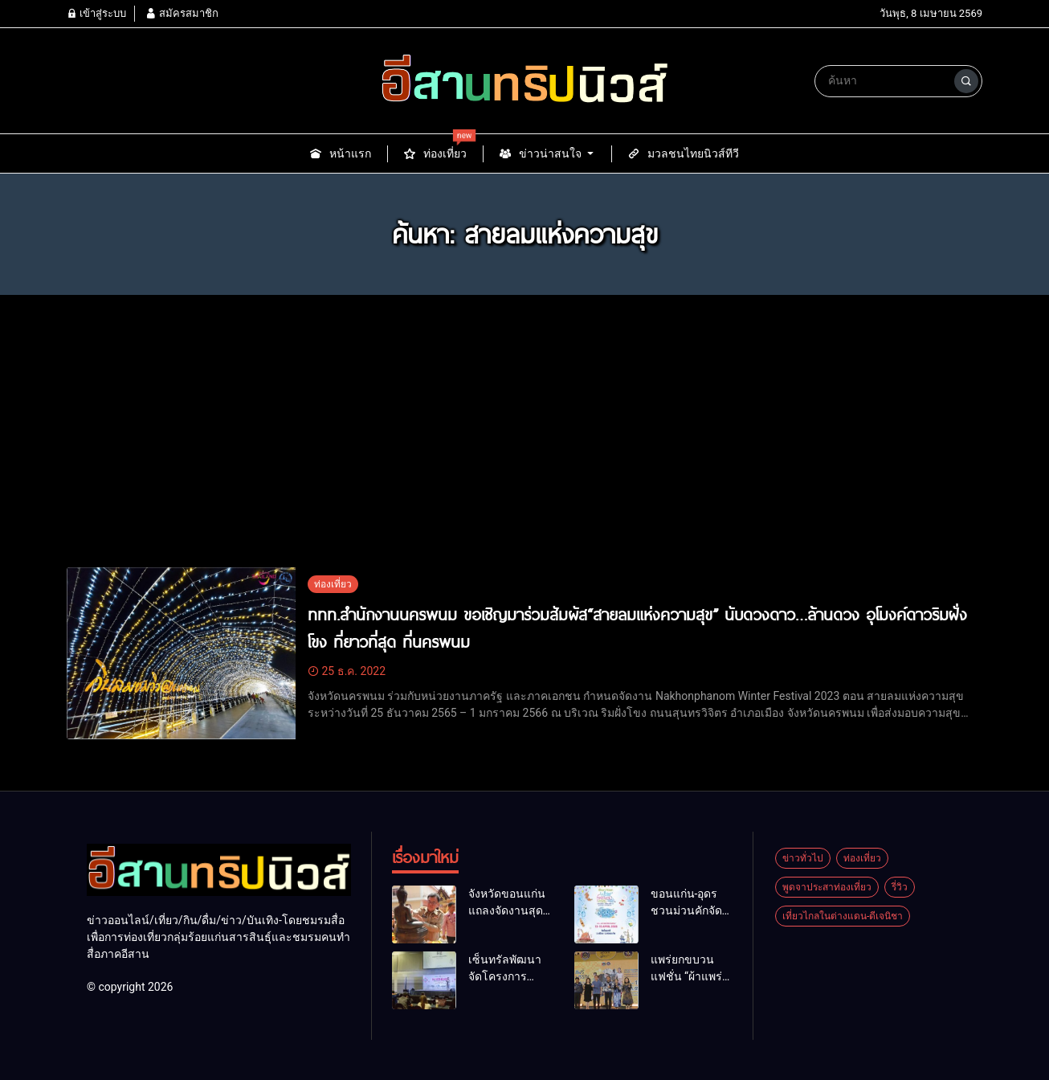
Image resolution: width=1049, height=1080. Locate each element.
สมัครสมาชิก (181, 13)
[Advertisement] (524, 446)
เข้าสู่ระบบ (96, 13)
